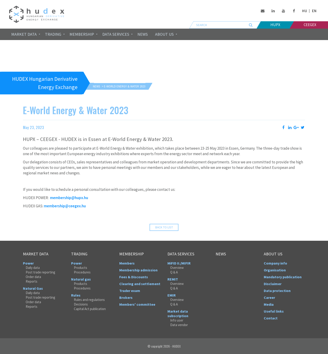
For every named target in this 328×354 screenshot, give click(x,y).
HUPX (275, 24)
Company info (275, 263)
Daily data (33, 267)
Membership (81, 34)
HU (304, 11)
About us (164, 34)
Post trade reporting (40, 272)
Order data (33, 277)
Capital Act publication (90, 309)
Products (80, 267)
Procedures (82, 272)
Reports (31, 281)
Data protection (277, 290)
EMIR (171, 295)
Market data (24, 34)
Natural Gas (33, 288)
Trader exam (129, 290)
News (142, 34)
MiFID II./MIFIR (179, 263)
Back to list (164, 227)
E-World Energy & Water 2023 (124, 86)
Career (269, 297)
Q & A (174, 272)
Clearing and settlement (139, 283)
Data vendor (179, 325)
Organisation (275, 270)
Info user (176, 320)
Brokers (126, 297)
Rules (76, 295)
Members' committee (137, 304)
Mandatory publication (283, 277)
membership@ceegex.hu (65, 205)
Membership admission (138, 270)
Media (269, 304)
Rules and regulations (89, 299)
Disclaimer (272, 283)
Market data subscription (177, 313)
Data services (115, 34)
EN (314, 11)
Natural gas (81, 279)
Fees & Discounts (133, 277)
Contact (271, 318)
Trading (53, 34)
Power (28, 263)
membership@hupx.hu (69, 197)
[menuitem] (24, 34)
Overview (177, 267)
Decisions (81, 304)
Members (127, 263)
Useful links (274, 311)
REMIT (172, 279)
